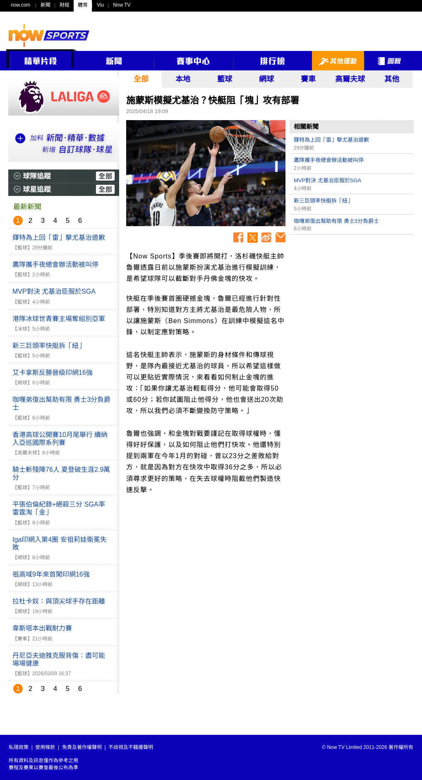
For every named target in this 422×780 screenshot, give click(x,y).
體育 (83, 4)
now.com (20, 4)
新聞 (45, 4)
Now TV (121, 4)
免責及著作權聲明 (82, 747)
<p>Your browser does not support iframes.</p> (352, 296)
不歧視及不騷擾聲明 (130, 747)
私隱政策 (19, 747)
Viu (100, 4)
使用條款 (45, 747)
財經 (65, 4)
